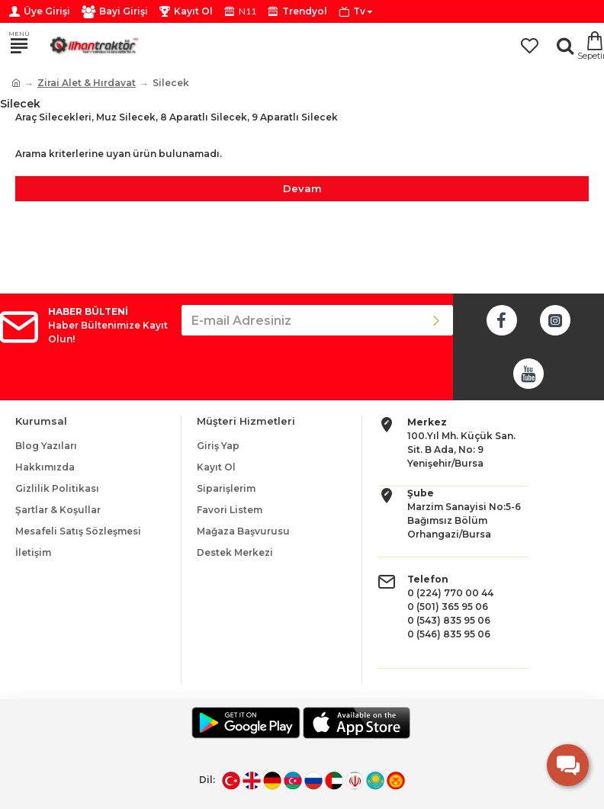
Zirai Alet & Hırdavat (86, 82)
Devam (302, 188)
